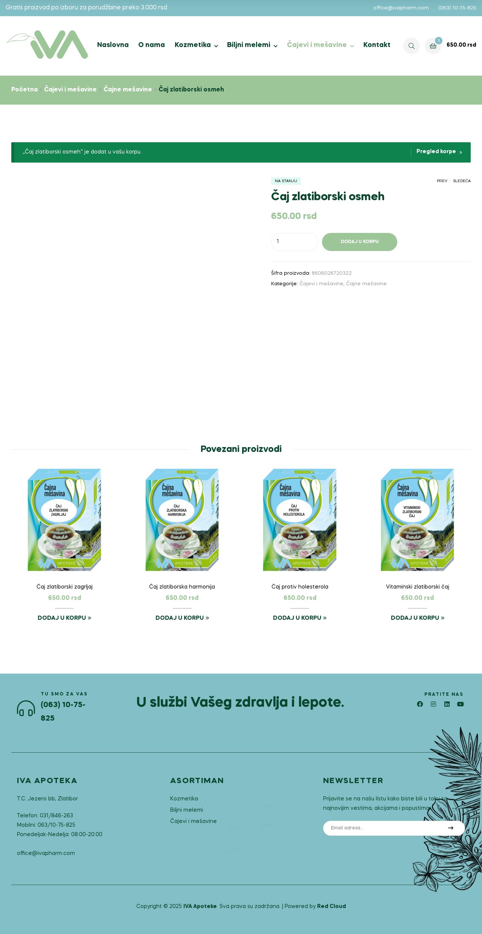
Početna (24, 90)
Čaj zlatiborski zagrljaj (65, 587)
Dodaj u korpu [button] (62, 618)
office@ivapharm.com (401, 8)
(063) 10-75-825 (457, 8)
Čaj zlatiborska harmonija (182, 587)
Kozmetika (193, 45)
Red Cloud (331, 906)
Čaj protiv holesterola (300, 587)
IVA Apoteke (200, 906)
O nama (151, 45)
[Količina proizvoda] (294, 242)
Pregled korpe (436, 151)
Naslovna (113, 45)
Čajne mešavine (128, 90)
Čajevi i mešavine (317, 45)
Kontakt (376, 45)
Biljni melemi (248, 45)
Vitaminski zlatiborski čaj (417, 587)
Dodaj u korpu (360, 242)
